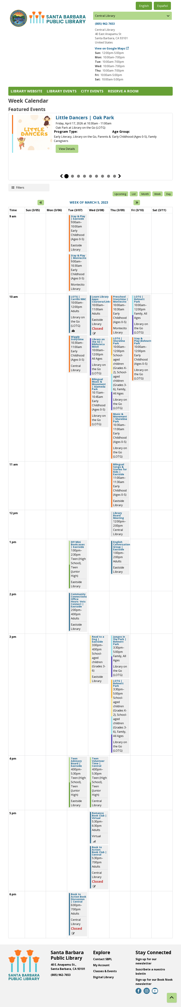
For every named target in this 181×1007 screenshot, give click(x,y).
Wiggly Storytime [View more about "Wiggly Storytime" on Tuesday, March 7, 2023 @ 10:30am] (77, 338)
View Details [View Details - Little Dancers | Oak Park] (67, 149)
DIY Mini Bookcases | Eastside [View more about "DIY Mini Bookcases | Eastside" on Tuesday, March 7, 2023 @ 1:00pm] (78, 544)
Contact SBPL (102, 959)
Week (157, 194)
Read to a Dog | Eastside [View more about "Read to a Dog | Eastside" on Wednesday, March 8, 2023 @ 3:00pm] (98, 639)
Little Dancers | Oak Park (85, 117)
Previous (61, 176)
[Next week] (136, 202)
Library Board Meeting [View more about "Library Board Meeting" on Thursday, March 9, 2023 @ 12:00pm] (118, 515)
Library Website (26, 91)
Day (168, 194)
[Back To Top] (172, 998)
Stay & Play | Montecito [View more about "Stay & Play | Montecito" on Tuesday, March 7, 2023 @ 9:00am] (78, 256)
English (144, 6)
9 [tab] (114, 176)
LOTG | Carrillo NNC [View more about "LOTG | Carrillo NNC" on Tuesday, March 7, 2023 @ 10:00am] (78, 297)
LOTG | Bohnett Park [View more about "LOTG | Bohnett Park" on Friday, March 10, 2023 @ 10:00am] (139, 299)
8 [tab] (108, 176)
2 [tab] (72, 176)
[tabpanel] (90, 134)
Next (120, 176)
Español (162, 6)
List (134, 194)
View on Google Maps (110, 48)
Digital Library (103, 977)
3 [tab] (78, 176)
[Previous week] (40, 202)
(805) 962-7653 (105, 24)
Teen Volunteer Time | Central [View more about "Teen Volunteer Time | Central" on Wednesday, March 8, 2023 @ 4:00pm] (98, 762)
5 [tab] (90, 176)
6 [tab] (96, 176)
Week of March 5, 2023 (89, 202)
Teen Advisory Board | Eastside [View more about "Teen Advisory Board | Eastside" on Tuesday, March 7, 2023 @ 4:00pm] (76, 762)
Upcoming (120, 194)
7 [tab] (102, 176)
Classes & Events (105, 971)
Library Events (62, 91)
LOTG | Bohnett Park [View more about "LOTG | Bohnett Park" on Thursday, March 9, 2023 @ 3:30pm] (118, 683)
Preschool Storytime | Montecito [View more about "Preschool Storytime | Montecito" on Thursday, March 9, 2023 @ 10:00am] (120, 299)
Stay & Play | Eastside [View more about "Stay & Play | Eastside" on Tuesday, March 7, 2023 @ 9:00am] (78, 217)
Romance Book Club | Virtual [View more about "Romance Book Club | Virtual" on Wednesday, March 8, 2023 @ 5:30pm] (99, 815)
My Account (101, 965)
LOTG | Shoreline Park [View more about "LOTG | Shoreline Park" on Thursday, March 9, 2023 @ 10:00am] (119, 341)
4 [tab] (84, 176)
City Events (92, 91)
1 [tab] (66, 176)
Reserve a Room (123, 91)
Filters (20, 187)
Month (145, 194)
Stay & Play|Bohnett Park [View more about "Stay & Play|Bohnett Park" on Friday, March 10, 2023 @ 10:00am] (142, 341)
